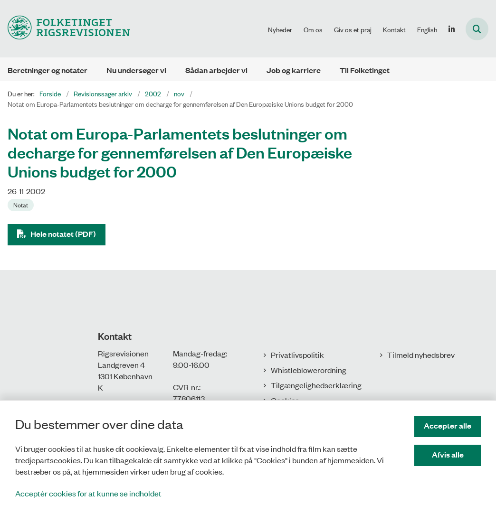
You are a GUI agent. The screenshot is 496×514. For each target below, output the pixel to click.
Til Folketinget (365, 70)
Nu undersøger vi (136, 70)
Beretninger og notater (47, 70)
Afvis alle (448, 454)
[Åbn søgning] (477, 29)
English (427, 29)
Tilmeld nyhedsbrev (421, 354)
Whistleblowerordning (308, 369)
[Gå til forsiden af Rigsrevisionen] (65, 28)
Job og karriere (294, 70)
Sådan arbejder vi (216, 70)
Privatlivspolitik (297, 354)
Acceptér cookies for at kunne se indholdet (88, 493)
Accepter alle (447, 425)
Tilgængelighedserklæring (316, 385)
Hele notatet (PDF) (63, 233)
